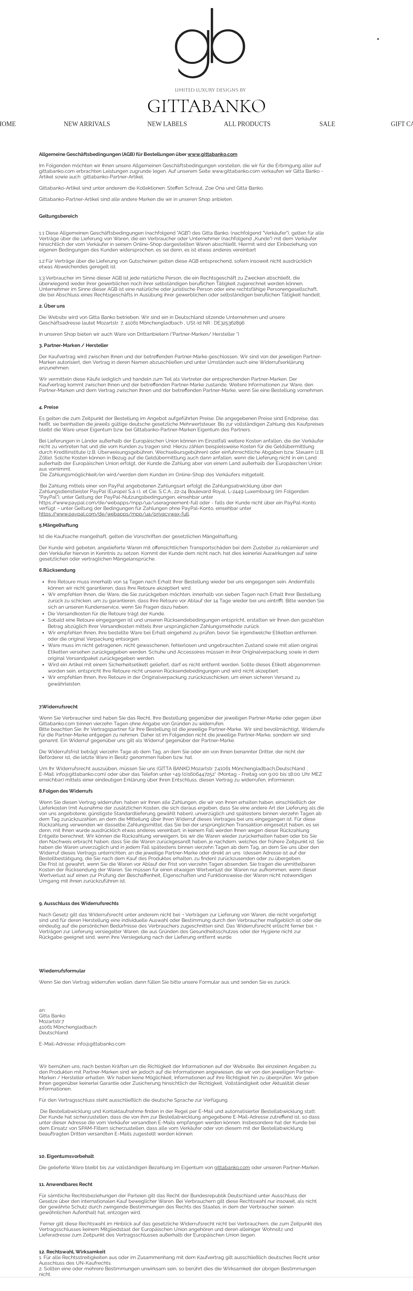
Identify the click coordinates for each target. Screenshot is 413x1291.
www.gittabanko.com (212, 154)
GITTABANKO (206, 106)
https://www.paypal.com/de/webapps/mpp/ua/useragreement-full (118, 502)
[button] (378, 39)
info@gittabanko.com (80, 774)
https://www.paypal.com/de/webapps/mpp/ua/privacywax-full (114, 514)
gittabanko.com (232, 1167)
